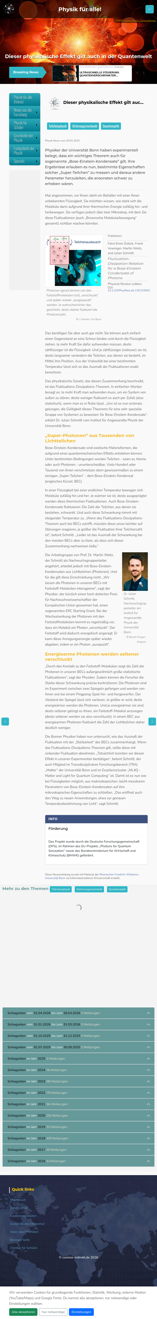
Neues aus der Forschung (26, 112)
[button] (137, 72)
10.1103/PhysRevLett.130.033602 (129, 290)
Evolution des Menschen (27, 1224)
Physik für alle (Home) (23, 99)
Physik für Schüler (26, 125)
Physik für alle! (79, 9)
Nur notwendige (53, 1312)
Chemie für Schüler (23, 1248)
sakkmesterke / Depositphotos (140, 20)
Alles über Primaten (24, 1232)
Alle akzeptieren (23, 1312)
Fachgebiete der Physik (26, 150)
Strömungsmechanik (84, 125)
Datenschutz (19, 1208)
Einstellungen (81, 1312)
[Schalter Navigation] (149, 9)
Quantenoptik (111, 125)
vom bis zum (54, 1013)
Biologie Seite (20, 1240)
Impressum (18, 1200)
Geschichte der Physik (26, 137)
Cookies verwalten (23, 1216)
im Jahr (36, 1058)
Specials (26, 161)
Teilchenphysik (58, 125)
